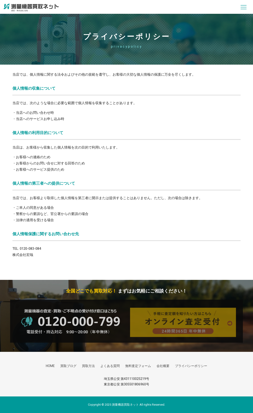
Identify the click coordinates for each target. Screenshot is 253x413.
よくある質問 (110, 366)
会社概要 (163, 366)
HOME (50, 366)
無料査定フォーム (138, 366)
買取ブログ (68, 366)
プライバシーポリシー (191, 366)
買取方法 (88, 366)
